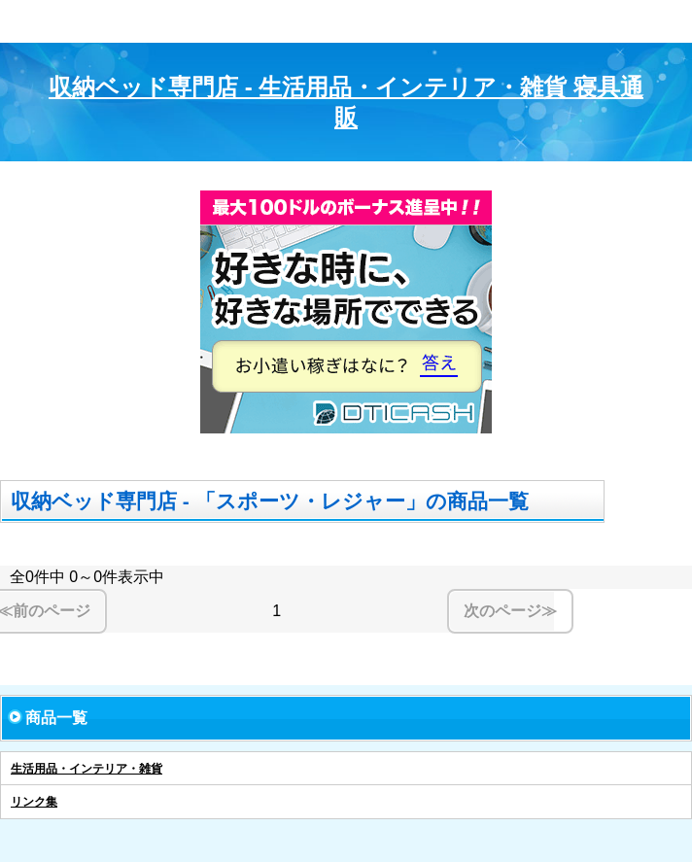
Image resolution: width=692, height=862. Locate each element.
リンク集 (34, 802)
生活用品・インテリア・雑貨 (86, 769)
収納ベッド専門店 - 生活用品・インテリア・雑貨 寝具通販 (346, 102)
